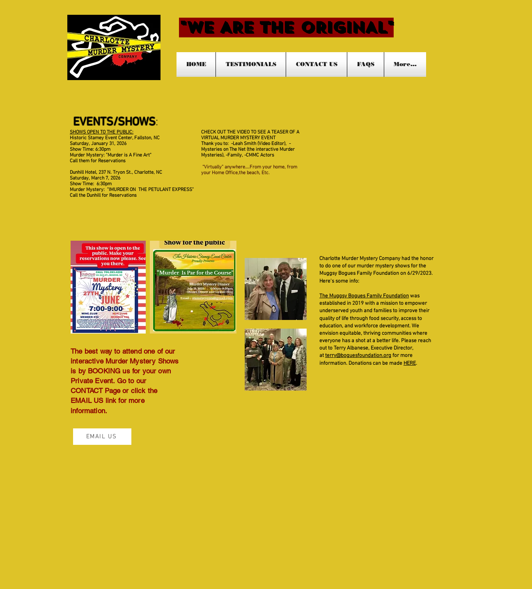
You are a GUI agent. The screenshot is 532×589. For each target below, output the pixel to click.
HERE (410, 363)
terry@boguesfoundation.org (358, 355)
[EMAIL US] (102, 436)
